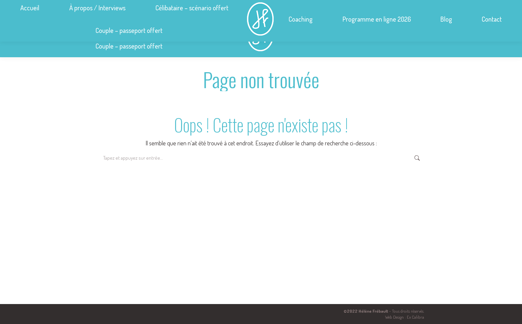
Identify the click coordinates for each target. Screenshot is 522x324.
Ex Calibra (415, 317)
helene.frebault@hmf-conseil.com (400, 6)
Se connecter (488, 6)
